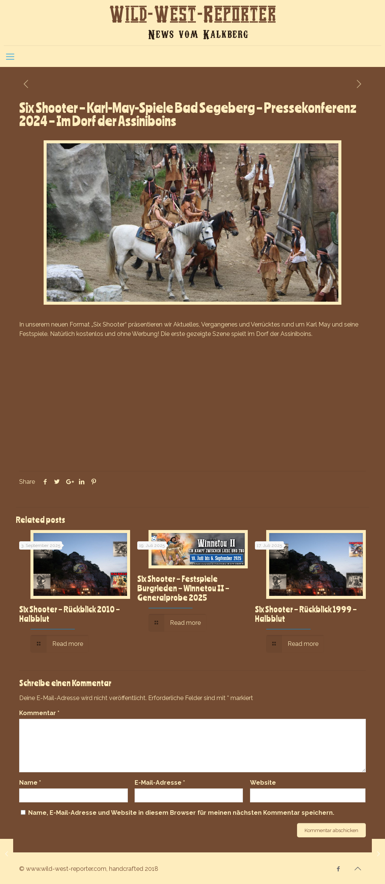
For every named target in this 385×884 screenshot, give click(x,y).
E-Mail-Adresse (160, 782)
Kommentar (39, 713)
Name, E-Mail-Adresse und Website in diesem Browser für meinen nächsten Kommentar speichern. (181, 812)
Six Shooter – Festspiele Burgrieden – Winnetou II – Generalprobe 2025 (183, 588)
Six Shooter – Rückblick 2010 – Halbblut (69, 613)
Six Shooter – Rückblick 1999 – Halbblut (306, 613)
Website (263, 782)
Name (30, 782)
